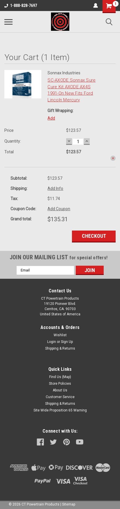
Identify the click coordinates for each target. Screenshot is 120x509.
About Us (60, 390)
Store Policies (60, 384)
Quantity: (12, 141)
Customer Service (60, 397)
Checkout (94, 236)
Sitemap (68, 504)
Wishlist (60, 335)
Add (51, 118)
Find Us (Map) (60, 377)
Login (51, 342)
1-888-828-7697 (20, 5)
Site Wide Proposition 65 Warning (60, 410)
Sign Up (67, 342)
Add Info (55, 188)
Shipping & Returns (60, 348)
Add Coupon (58, 208)
